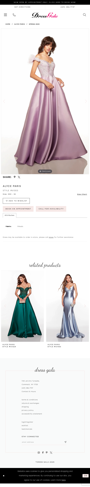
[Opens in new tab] (22, 7)
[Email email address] (44, 442)
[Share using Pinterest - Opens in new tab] (15, 177)
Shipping (25, 407)
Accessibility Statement (32, 414)
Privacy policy (28, 410)
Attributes (9, 215)
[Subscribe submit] (65, 442)
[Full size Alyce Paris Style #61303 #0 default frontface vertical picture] (45, 101)
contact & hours (29, 391)
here (64, 480)
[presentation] (22, 306)
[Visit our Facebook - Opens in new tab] (43, 452)
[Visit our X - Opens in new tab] (51, 452)
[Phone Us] (14, 14)
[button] (5, 14)
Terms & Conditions (30, 400)
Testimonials (27, 429)
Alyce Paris (19, 24)
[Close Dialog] (3, 476)
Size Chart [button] (82, 194)
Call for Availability (51, 209)
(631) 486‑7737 (27, 388)
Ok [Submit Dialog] (85, 476)
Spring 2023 (34, 24)
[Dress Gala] (45, 14)
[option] (45, 101)
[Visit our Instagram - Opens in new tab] (39, 452)
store (51, 237)
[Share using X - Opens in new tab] (19, 177)
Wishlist (25, 425)
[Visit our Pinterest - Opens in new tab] (47, 452)
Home (8, 24)
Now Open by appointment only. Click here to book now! (45, 2)
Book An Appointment (18, 209)
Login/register (27, 422)
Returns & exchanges (30, 403)
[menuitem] (5, 14)
